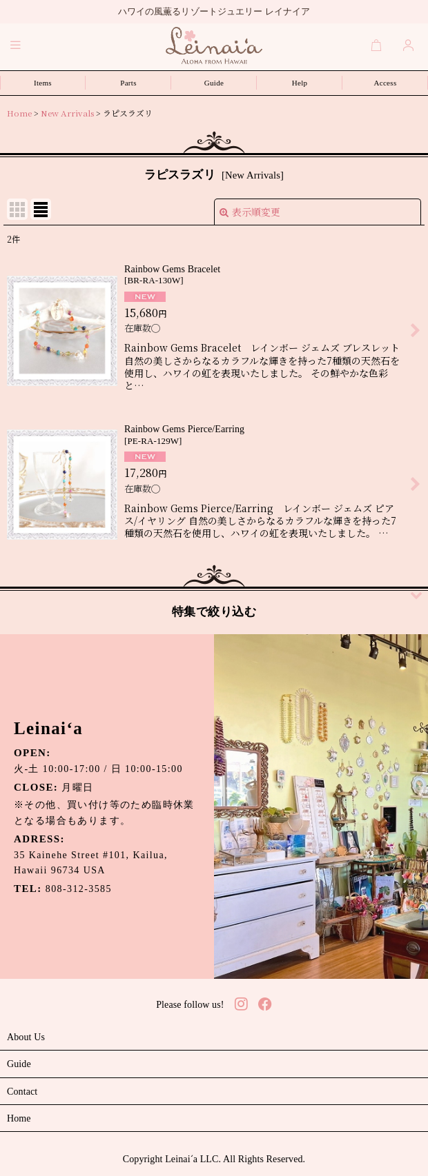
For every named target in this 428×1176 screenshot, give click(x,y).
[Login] (408, 45)
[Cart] (376, 45)
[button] (15, 45)
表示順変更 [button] (250, 212)
